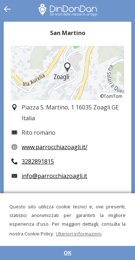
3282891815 (38, 161)
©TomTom (111, 96)
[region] (67, 73)
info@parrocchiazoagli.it (54, 176)
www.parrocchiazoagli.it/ (54, 147)
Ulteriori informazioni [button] (79, 233)
